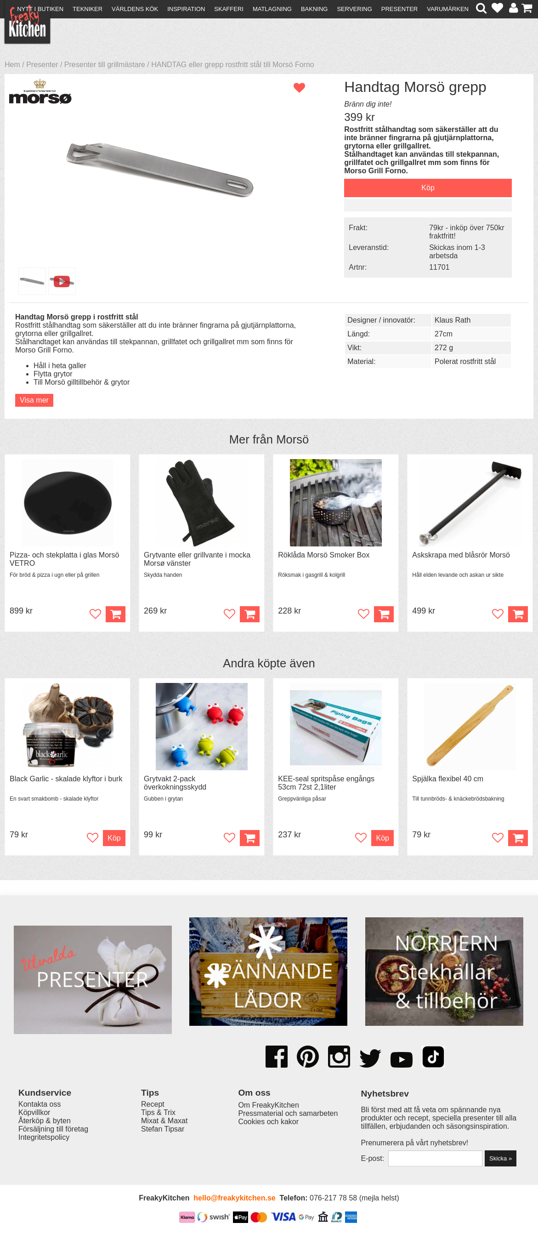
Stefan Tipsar (162, 1129)
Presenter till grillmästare (104, 64)
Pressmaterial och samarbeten (288, 1113)
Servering (354, 9)
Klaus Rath (452, 320)
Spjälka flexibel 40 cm (447, 779)
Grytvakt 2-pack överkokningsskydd (175, 783)
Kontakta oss (39, 1104)
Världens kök (135, 9)
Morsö (292, 439)
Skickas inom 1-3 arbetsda (457, 252)
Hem (12, 64)
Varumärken (448, 9)
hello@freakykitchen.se (234, 1198)
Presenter (399, 9)
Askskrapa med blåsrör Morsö (461, 555)
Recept (152, 1104)
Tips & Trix (158, 1112)
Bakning (314, 9)
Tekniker (87, 9)
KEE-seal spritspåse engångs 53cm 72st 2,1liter (326, 783)
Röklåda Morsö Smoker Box (323, 555)
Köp (250, 838)
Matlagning (272, 9)
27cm (444, 334)
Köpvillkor (34, 1112)
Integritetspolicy (43, 1137)
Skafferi (229, 9)
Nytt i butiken (40, 9)
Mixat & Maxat (164, 1121)
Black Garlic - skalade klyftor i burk (66, 779)
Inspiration (186, 9)
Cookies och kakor (268, 1122)
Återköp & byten (44, 1121)
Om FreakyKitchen (268, 1105)
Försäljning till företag (53, 1129)
